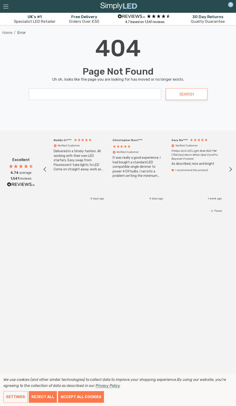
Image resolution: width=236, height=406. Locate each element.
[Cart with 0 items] (228, 6)
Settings (15, 397)
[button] (45, 169)
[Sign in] (219, 6)
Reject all (42, 397)
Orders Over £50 (84, 19)
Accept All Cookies (81, 397)
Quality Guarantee (208, 19)
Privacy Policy (108, 385)
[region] (137, 169)
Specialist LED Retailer (34, 19)
